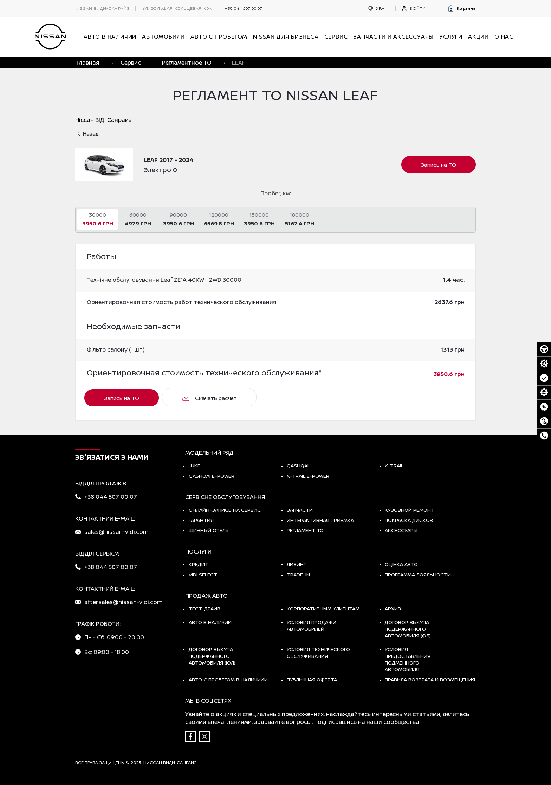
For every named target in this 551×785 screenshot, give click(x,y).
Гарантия (201, 520)
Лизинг (296, 564)
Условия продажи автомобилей (311, 625)
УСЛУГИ (450, 36)
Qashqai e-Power (211, 475)
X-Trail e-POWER (308, 475)
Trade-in (298, 574)
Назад (88, 133)
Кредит (198, 564)
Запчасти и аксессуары (393, 36)
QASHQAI (298, 465)
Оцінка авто (401, 564)
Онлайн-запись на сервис (225, 509)
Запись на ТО (438, 165)
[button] (461, 8)
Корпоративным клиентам (323, 608)
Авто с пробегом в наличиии (228, 679)
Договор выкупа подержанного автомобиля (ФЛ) (408, 629)
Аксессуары (401, 530)
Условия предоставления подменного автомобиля (407, 659)
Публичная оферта (312, 679)
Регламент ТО (305, 530)
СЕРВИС (336, 36)
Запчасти (300, 509)
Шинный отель (209, 530)
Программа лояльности (418, 574)
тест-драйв (204, 608)
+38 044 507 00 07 (243, 8)
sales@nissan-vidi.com (116, 532)
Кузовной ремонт (409, 509)
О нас (503, 36)
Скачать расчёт (209, 397)
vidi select (203, 574)
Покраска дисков (409, 520)
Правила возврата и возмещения (430, 679)
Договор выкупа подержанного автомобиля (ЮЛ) (212, 656)
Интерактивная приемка (320, 520)
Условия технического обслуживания (318, 652)
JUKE (194, 465)
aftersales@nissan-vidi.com (123, 602)
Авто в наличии (210, 622)
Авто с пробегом (218, 36)
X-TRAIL (394, 465)
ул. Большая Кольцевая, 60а (177, 8)
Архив (393, 608)
